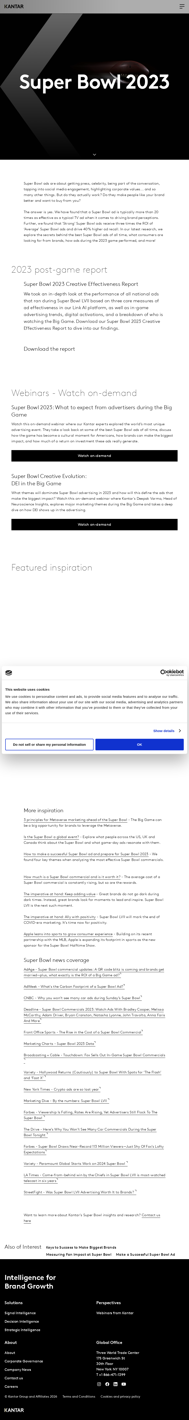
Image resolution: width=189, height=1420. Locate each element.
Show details (164, 731)
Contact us (14, 1378)
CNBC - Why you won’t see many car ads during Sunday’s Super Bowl (82, 998)
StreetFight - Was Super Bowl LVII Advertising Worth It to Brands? (79, 1192)
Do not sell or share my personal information (49, 744)
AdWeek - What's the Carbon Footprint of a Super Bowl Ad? (73, 987)
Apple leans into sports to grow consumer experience (68, 934)
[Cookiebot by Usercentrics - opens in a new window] (164, 672)
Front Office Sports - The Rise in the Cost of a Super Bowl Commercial (83, 1032)
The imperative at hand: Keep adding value (59, 894)
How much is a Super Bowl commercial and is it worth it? (72, 877)
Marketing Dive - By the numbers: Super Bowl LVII (66, 1101)
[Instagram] (99, 1385)
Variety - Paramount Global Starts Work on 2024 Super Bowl (75, 1164)
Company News (18, 1370)
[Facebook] (107, 1385)
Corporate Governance (24, 1361)
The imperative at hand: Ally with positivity (60, 917)
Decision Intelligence (22, 1322)
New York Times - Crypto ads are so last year (61, 1089)
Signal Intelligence (20, 1313)
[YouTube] (115, 1385)
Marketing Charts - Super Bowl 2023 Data (59, 1044)
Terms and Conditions (79, 1397)
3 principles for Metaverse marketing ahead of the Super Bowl (75, 820)
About (10, 1353)
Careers (11, 1387)
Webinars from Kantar (115, 1313)
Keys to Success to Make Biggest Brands (81, 1248)
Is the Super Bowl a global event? (51, 837)
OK (139, 744)
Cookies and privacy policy (120, 1397)
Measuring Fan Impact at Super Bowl (78, 1255)
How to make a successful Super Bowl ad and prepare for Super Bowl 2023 (86, 854)
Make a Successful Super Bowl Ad (145, 1255)
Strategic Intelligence (22, 1330)
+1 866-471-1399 (112, 1375)
